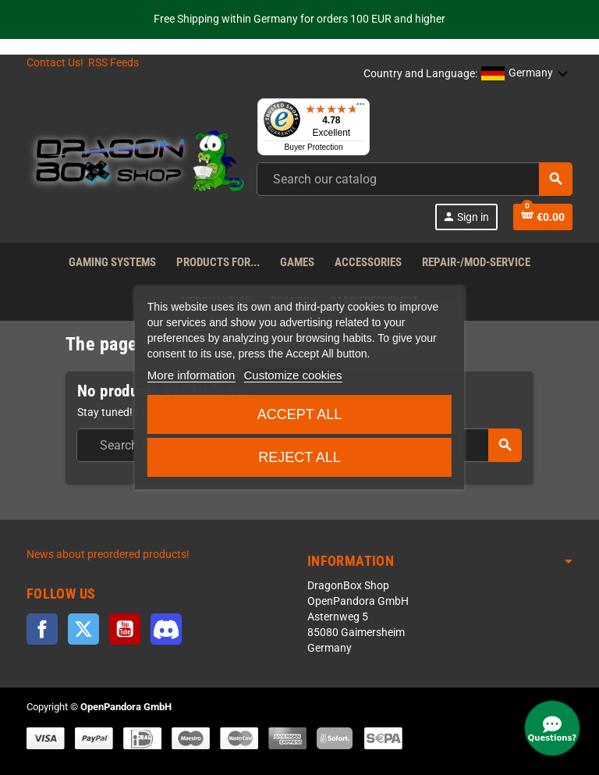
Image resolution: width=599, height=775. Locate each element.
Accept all (299, 414)
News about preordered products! (108, 554)
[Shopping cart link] (542, 217)
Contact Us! (55, 62)
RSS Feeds (113, 62)
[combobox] (414, 179)
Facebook (42, 629)
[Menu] (360, 107)
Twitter (83, 629)
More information (191, 375)
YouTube (124, 629)
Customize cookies (293, 375)
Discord (166, 629)
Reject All (299, 457)
